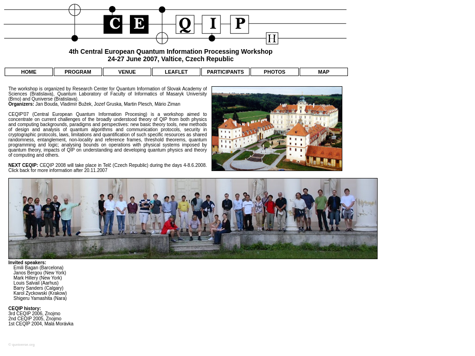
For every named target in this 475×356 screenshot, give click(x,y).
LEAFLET (176, 72)
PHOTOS (274, 72)
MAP (323, 72)
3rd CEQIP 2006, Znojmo (34, 313)
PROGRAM (77, 72)
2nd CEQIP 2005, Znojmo (34, 318)
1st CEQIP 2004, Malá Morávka (40, 323)
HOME (29, 72)
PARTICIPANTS (225, 72)
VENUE (127, 72)
